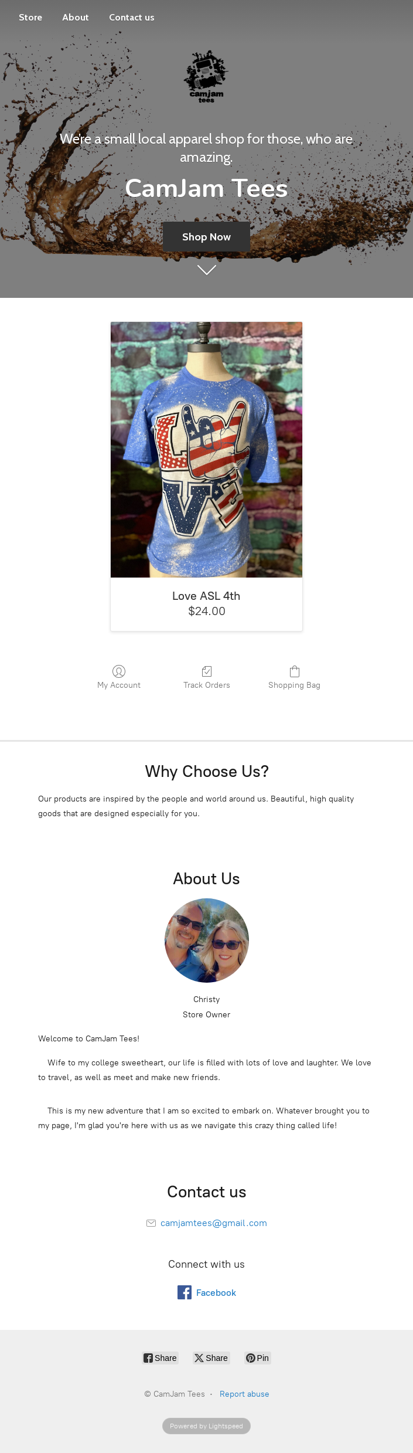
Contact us (132, 17)
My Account (119, 677)
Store (30, 17)
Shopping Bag (294, 677)
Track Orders (206, 677)
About (75, 17)
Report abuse (244, 1394)
